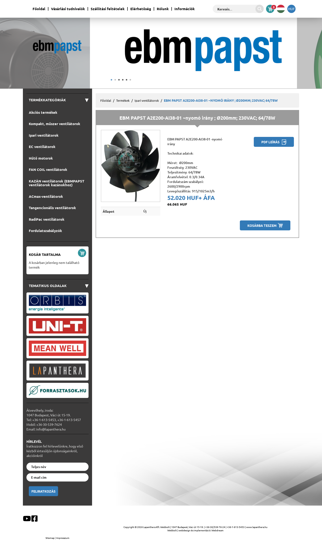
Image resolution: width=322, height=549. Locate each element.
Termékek (123, 100)
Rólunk (163, 9)
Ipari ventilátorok (147, 100)
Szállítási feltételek (108, 9)
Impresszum (62, 538)
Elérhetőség (140, 9)
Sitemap (50, 538)
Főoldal (39, 9)
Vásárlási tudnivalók (68, 9)
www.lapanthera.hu (256, 527)
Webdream (218, 530)
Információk (184, 9)
